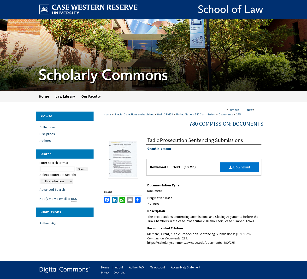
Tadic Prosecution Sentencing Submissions (195, 140)
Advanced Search (52, 189)
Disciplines (47, 134)
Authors (45, 140)
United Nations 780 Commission (195, 115)
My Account (158, 267)
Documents (225, 115)
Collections (48, 127)
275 (238, 115)
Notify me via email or (58, 198)
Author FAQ (48, 223)
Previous (234, 110)
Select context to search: (58, 174)
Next (250, 110)
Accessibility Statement (185, 267)
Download (239, 167)
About (119, 267)
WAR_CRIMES (165, 115)
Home (107, 115)
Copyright (119, 272)
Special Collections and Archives (134, 115)
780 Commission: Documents (226, 124)
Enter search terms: (54, 162)
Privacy (105, 272)
